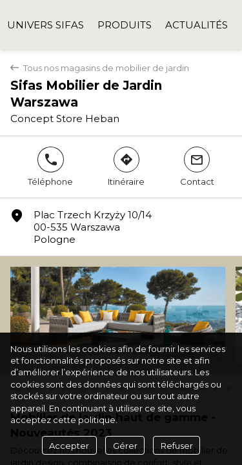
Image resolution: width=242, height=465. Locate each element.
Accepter (69, 445)
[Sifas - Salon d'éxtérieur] (117, 315)
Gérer (125, 445)
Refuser (177, 445)
